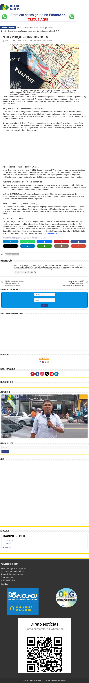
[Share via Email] (44, 246)
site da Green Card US (52, 233)
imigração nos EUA (12, 254)
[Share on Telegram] (11, 241)
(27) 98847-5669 (7, 577)
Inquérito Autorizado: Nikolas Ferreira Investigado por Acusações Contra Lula (15, 283)
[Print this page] (78, 246)
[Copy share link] (62, 246)
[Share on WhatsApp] (28, 241)
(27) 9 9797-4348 (8, 580)
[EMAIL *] (44, 300)
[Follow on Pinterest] (32, 374)
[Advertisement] (44, 148)
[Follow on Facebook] (37, 374)
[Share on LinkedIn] (28, 246)
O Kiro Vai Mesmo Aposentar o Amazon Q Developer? (35, 28)
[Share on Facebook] (78, 241)
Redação (8, 41)
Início (3, 31)
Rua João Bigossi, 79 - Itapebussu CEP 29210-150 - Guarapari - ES (13, 570)
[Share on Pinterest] (62, 241)
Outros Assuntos (14, 31)
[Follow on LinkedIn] (56, 374)
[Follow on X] (47, 374)
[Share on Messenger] (44, 241)
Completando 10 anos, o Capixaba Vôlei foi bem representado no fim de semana (73, 283)
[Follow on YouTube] (52, 374)
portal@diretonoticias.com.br (12, 574)
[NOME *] (44, 294)
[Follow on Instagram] (42, 374)
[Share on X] (11, 246)
